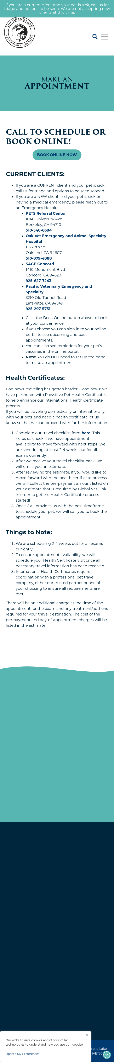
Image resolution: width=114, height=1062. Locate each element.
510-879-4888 (39, 258)
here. (86, 433)
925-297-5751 (38, 309)
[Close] (86, 1034)
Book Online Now (57, 155)
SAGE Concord (40, 264)
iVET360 (98, 1053)
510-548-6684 (39, 230)
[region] (45, 1046)
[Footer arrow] (107, 1055)
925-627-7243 (38, 281)
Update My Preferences (22, 1054)
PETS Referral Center (46, 213)
